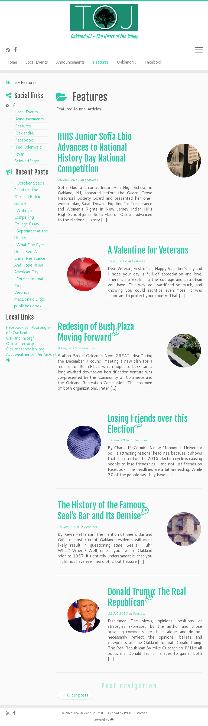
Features (101, 62)
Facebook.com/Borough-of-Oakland (28, 330)
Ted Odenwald (28, 147)
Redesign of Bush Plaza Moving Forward (96, 332)
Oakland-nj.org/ (20, 338)
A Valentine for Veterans (148, 250)
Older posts (75, 695)
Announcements (70, 62)
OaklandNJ (126, 62)
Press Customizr (135, 713)
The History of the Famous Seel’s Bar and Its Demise (101, 510)
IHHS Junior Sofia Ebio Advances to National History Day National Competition (95, 153)
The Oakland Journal (88, 713)
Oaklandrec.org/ (20, 343)
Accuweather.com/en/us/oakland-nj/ (36, 357)
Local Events (36, 62)
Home (11, 62)
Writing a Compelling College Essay (26, 217)
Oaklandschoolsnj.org (25, 349)
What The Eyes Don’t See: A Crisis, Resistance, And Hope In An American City (30, 258)
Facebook (153, 62)
